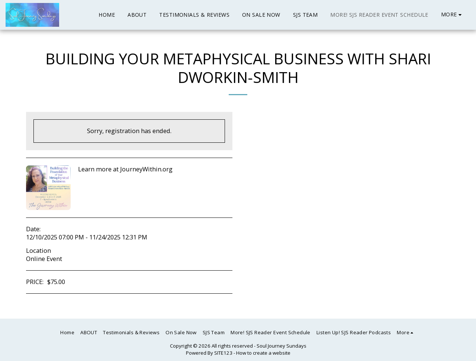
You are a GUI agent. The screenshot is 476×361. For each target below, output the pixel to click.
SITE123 (223, 352)
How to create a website (263, 352)
